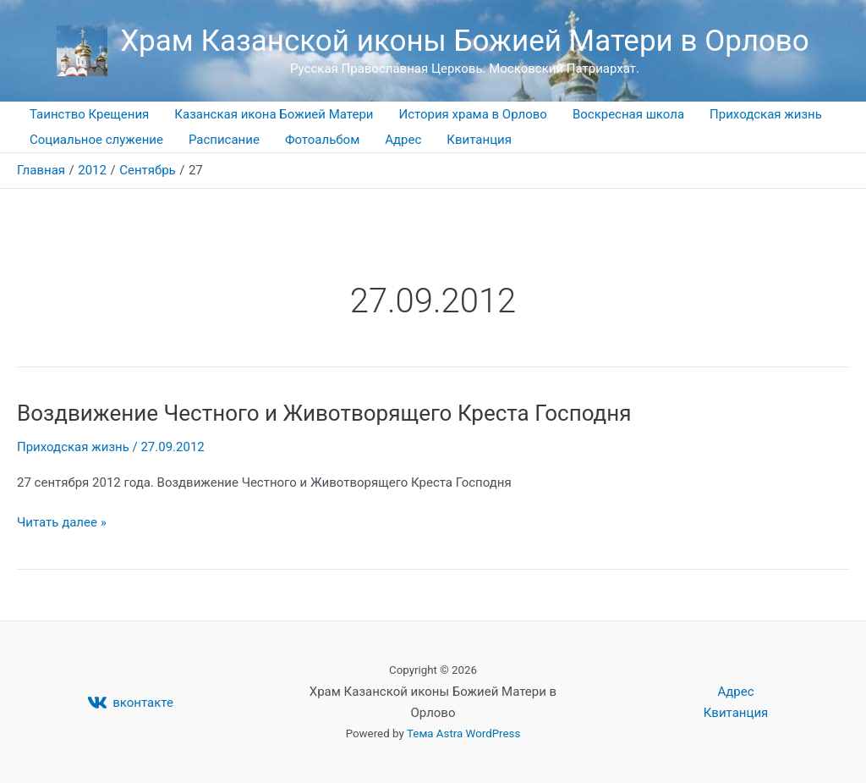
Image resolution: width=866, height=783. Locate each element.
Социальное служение (96, 139)
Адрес (403, 139)
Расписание (224, 139)
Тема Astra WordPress (463, 733)
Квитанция (479, 139)
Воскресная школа (628, 114)
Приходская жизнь (766, 114)
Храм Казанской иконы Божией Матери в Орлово (464, 41)
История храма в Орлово (473, 114)
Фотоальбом (322, 139)
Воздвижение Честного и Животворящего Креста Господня (324, 413)
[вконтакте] (130, 702)
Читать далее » (62, 521)
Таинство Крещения (89, 114)
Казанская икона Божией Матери (273, 114)
